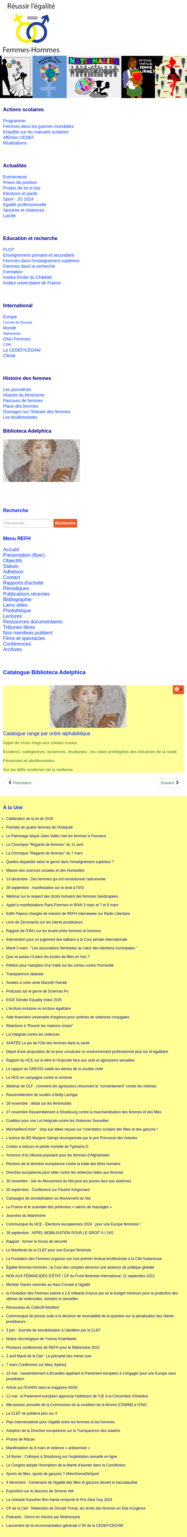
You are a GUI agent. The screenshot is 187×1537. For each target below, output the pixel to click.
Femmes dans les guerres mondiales (38, 126)
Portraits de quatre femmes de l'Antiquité (39, 827)
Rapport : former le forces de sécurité (36, 1241)
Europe (10, 316)
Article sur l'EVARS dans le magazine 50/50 (42, 1387)
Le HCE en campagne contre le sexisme (39, 1077)
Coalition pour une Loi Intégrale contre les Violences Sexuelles (57, 1121)
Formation (12, 271)
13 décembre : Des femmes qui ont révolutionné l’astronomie (56, 879)
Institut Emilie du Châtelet (27, 277)
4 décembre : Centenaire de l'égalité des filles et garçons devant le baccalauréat (71, 1482)
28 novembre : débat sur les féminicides (38, 1103)
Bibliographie (17, 599)
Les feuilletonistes (20, 417)
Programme (14, 120)
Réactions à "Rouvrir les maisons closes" (39, 1026)
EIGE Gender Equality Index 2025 (34, 1000)
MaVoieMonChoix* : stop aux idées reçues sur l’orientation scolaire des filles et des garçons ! (82, 1129)
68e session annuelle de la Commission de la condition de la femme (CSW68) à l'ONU (76, 1405)
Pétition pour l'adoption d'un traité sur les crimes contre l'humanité (59, 965)
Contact (11, 577)
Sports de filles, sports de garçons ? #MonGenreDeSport (52, 1474)
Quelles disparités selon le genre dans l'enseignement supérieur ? (60, 862)
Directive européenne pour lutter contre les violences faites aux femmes (64, 1172)
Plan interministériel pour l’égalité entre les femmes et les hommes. (61, 1422)
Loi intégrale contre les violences (33, 1034)
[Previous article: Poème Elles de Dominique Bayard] (19, 783)
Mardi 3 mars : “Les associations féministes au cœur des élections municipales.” (71, 948)
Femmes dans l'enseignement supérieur (41, 260)
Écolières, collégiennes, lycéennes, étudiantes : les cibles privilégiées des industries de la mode (90, 751)
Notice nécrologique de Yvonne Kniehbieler (41, 1339)
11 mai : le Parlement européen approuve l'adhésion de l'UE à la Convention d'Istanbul (77, 1396)
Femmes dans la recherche (29, 266)
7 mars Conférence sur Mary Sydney (36, 1365)
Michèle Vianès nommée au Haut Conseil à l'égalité (48, 1284)
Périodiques (16, 588)
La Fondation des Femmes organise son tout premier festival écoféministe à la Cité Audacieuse (84, 1259)
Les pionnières (17, 389)
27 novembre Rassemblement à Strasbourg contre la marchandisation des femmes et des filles (83, 1112)
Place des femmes (20, 406)
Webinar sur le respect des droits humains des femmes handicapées (62, 896)
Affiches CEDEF (18, 137)
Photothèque (17, 610)
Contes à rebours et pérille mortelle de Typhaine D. (48, 1146)
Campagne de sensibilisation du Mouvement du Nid (48, 1198)
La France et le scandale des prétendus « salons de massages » (59, 1207)
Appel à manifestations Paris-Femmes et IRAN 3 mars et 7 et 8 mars (62, 905)
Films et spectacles (24, 638)
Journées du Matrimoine (26, 1215)
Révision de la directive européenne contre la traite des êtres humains (63, 1164)
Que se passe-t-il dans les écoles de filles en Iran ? (48, 957)
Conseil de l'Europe (17, 322)
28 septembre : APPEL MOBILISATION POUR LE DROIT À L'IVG (60, 1233)
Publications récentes (26, 594)
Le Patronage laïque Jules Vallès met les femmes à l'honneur (56, 836)
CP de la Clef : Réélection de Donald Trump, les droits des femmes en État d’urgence (75, 1508)
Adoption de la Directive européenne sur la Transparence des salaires (63, 1431)
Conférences (17, 643)
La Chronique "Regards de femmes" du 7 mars (44, 853)
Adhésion (13, 571)
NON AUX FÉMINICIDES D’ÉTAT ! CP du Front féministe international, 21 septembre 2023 (80, 1276)
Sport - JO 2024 (18, 199)
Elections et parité (20, 193)
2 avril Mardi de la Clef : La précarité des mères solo (48, 1356)
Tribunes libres (19, 627)
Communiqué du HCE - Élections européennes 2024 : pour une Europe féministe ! (73, 1224)
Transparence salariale (25, 974)
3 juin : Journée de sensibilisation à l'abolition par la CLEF (53, 1330)
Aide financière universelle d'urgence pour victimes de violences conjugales (67, 1017)
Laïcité (9, 215)
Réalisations (14, 143)
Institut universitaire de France (32, 282)
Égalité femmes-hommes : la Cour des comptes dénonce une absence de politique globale (80, 1267)
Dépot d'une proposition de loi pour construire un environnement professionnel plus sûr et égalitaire (87, 1052)
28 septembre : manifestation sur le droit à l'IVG (45, 888)
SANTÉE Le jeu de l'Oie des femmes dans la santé (48, 1043)
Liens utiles (15, 605)
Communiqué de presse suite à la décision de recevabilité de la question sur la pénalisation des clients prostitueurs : (90, 1319)
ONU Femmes (16, 338)
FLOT (8, 249)
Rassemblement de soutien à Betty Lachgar (42, 1095)
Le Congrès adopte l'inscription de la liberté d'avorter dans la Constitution (65, 1465)
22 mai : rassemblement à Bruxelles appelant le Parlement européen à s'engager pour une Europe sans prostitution (91, 1376)
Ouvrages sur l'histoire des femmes (36, 411)
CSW (7, 344)
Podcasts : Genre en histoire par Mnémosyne (43, 1517)
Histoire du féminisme (24, 395)
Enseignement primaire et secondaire (38, 255)
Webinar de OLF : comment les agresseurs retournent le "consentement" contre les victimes (81, 1086)
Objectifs (12, 560)
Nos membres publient (27, 632)
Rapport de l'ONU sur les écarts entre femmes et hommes (53, 931)
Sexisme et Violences (23, 210)
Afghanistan (12, 333)
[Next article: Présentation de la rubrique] (170, 783)
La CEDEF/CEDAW (22, 350)
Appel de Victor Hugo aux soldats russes (40, 742)
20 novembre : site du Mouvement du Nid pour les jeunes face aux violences (68, 1181)
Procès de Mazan (20, 1439)
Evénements (15, 176)
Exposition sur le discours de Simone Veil (40, 1491)
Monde (9, 327)
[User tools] (178, 689)
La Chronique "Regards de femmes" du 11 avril (44, 844)
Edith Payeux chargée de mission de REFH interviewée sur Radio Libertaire (68, 913)
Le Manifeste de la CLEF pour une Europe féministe (48, 1250)
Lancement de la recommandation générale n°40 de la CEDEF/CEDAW (64, 1525)
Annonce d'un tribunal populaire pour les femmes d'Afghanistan (57, 1155)
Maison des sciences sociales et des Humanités (45, 870)
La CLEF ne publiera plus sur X (32, 1413)
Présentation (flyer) (24, 555)
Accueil (11, 549)
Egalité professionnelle (24, 204)
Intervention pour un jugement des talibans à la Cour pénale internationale (66, 939)
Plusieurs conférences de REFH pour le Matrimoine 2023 (52, 1347)
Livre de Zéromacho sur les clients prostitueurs (44, 922)
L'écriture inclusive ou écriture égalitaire (38, 1008)
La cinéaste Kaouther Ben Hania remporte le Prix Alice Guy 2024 (59, 1500)
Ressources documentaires (33, 621)
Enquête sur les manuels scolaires (36, 131)
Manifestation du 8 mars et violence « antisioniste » (48, 1448)
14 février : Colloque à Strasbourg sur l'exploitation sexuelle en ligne (61, 1456)
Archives (12, 649)
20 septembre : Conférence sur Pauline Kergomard (48, 1190)
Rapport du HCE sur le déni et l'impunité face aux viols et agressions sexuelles (70, 1060)
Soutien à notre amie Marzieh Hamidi (36, 982)
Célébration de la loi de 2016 (29, 819)
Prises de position (20, 182)
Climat (9, 355)
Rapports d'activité (23, 582)
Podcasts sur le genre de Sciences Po (37, 991)
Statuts (10, 566)
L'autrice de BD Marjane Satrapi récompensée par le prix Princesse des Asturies (71, 1138)
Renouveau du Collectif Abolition (32, 1307)
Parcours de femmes (23, 400)
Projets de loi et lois (21, 188)
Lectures (12, 616)
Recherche (65, 523)
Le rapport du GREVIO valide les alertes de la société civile (54, 1069)
